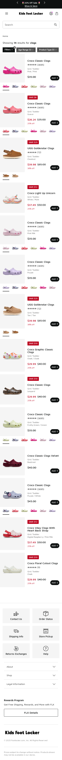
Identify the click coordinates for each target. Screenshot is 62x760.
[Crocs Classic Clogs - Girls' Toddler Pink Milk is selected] (6, 248)
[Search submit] (55, 24)
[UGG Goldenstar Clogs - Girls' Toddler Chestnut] (15, 332)
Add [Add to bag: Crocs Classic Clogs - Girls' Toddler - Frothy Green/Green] (55, 431)
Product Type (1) (48, 50)
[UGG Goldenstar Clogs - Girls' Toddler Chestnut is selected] (6, 176)
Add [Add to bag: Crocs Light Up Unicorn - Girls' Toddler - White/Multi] (55, 208)
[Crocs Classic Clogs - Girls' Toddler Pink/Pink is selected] (6, 86)
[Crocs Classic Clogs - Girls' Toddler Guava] (24, 86)
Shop (31, 675)
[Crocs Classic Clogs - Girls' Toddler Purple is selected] (6, 287)
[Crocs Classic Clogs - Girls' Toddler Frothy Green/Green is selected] (6, 440)
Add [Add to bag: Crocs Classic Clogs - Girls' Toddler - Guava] (55, 122)
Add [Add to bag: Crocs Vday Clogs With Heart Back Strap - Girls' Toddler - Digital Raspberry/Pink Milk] (55, 545)
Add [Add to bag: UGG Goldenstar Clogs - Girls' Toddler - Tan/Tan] (55, 324)
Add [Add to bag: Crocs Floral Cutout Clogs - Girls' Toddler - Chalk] (55, 582)
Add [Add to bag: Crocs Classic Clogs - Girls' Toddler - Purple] (55, 279)
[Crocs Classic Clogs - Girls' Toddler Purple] (52, 86)
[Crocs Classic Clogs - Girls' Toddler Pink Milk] (43, 86)
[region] (31, 4)
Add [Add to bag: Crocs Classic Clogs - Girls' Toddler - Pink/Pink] (55, 78)
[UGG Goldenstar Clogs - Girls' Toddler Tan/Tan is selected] (6, 332)
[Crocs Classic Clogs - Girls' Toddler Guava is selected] (6, 131)
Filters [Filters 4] (10, 49)
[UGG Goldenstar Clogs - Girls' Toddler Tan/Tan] (15, 176)
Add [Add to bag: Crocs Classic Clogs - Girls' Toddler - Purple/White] (55, 502)
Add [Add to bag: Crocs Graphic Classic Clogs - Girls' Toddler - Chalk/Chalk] (55, 367)
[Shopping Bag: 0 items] (56, 13)
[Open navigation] (6, 13)
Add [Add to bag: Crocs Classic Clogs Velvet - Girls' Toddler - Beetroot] (55, 470)
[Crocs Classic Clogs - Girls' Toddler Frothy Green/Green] (33, 86)
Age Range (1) (26, 50)
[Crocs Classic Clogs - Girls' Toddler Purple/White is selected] (6, 511)
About (31, 666)
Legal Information (31, 684)
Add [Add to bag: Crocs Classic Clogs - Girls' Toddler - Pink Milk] (55, 239)
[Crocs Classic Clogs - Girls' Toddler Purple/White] (15, 86)
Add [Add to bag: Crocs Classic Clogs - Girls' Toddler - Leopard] (55, 400)
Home (5, 36)
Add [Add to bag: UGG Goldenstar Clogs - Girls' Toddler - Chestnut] (55, 167)
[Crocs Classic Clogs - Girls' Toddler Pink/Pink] (33, 131)
